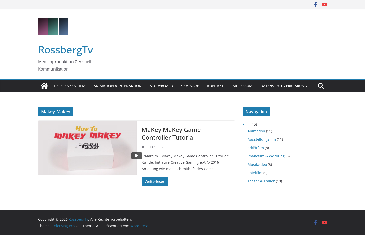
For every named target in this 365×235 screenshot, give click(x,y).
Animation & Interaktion (118, 85)
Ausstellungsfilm (262, 139)
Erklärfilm (256, 147)
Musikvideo (257, 164)
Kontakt (215, 85)
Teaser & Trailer (261, 181)
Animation (256, 131)
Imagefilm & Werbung (266, 156)
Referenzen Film (69, 85)
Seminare (190, 85)
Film (246, 124)
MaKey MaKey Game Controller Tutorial (171, 133)
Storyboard (161, 85)
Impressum (242, 85)
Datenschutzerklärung (284, 85)
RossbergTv (65, 49)
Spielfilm (255, 172)
